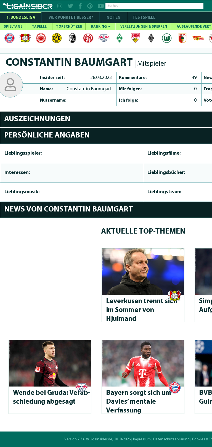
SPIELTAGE (13, 26)
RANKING (100, 26)
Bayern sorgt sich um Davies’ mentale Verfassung (138, 402)
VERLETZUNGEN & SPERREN (143, 26)
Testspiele (143, 18)
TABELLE (39, 26)
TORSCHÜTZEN (69, 26)
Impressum (142, 439)
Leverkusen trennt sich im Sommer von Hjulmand (141, 310)
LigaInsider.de (101, 439)
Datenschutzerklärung (171, 439)
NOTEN (113, 18)
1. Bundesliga (20, 18)
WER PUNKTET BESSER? (71, 18)
